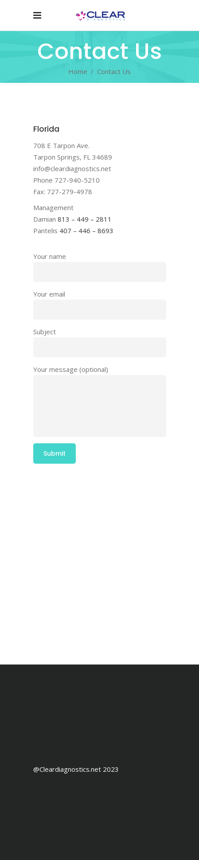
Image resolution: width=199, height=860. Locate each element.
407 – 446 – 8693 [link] (86, 230)
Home (77, 71)
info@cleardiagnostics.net (72, 168)
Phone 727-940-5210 (66, 180)
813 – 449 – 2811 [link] (85, 219)
